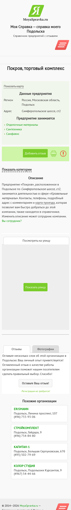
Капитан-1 (22, 447)
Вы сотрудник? (12, 221)
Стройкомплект (26, 428)
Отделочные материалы (22, 125)
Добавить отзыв (35, 153)
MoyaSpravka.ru (29, 505)
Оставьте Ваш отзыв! (35, 383)
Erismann (21, 409)
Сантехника (14, 129)
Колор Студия (24, 466)
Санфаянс (12, 134)
